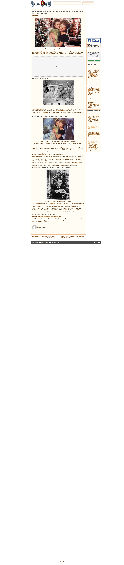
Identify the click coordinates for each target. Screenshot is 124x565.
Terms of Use (56, 242)
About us (73, 3)
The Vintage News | (41, 242)
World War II (77, 162)
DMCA (46, 242)
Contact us (78, 3)
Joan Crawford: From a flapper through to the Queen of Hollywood (93, 106)
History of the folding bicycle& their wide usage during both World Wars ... (93, 120)
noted (35, 214)
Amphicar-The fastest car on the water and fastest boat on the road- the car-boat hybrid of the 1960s (94, 67)
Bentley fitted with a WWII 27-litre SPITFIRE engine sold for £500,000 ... (93, 93)
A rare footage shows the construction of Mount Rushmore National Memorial (93, 103)
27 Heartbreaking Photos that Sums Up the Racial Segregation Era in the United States (93, 138)
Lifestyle (69, 3)
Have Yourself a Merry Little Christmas (39, 107)
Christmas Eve (46, 112)
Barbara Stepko (38, 16)
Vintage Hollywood (35, 15)
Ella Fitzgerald (70, 211)
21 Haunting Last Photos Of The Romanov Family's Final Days (93, 127)
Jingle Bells (42, 51)
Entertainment (64, 3)
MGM (71, 107)
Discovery (59, 3)
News (55, 3)
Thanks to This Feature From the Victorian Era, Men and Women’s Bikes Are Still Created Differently (93, 72)
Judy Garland (39, 109)
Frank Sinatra (37, 203)
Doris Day (65, 211)
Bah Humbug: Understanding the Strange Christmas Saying (49, 216)
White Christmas (49, 52)
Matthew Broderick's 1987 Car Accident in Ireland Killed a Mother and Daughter (93, 123)
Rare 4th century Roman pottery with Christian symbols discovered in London (93, 83)
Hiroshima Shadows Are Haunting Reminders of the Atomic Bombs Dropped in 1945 (93, 76)
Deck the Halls (34, 51)
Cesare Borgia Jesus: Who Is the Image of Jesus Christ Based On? (93, 79)
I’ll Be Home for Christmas (40, 52)
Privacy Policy (50, 242)
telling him (42, 154)
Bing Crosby (60, 211)
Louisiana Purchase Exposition (63, 110)
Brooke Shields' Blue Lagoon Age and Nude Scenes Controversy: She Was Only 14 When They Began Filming (94, 146)
